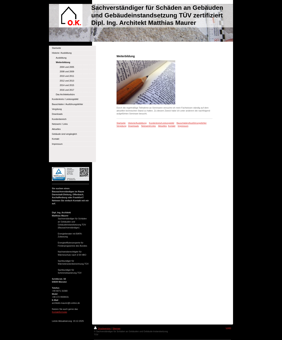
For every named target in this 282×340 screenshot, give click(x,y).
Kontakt (171, 126)
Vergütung (121, 126)
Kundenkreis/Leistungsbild (161, 123)
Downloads (133, 126)
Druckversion (102, 328)
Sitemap (116, 328)
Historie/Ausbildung (137, 123)
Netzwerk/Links (148, 126)
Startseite (121, 123)
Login (228, 328)
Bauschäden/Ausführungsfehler (191, 123)
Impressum (183, 126)
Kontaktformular (59, 312)
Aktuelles (162, 126)
